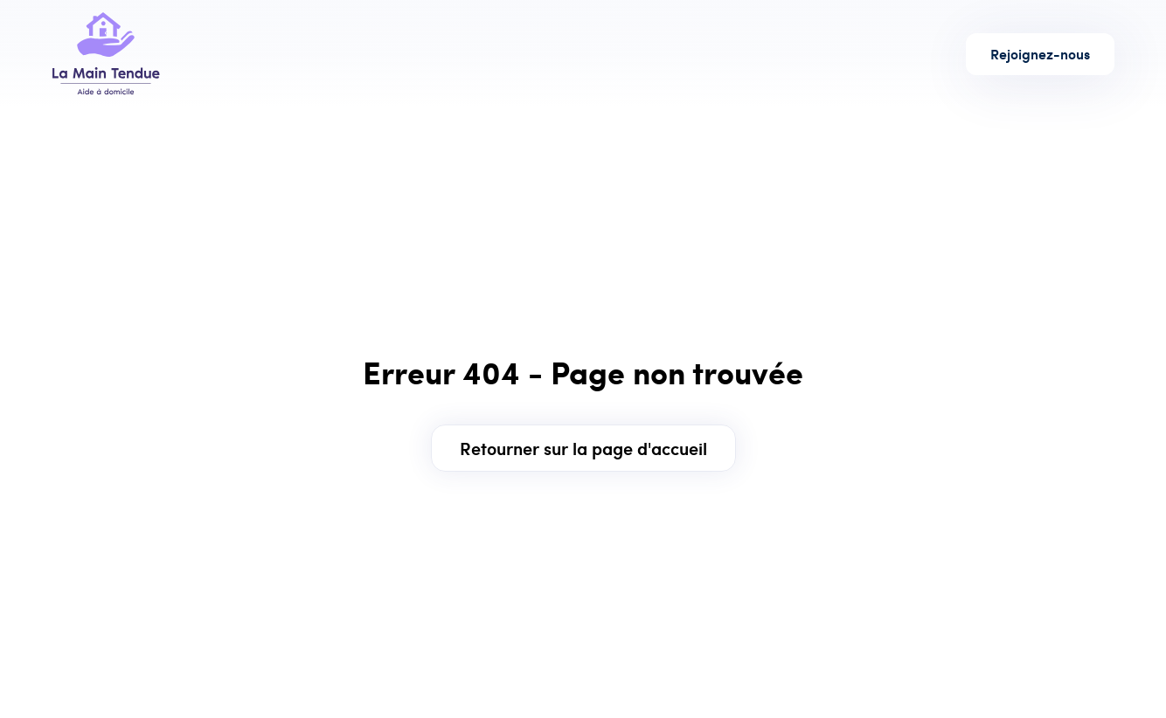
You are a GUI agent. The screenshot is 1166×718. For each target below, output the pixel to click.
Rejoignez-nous (1040, 54)
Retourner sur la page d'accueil (583, 447)
